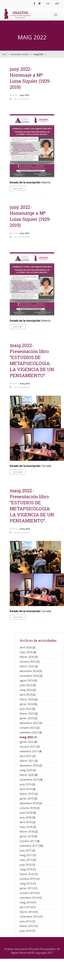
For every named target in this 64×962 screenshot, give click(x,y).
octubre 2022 (28, 727)
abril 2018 (26, 822)
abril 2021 (26, 756)
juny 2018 (25, 817)
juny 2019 (25, 784)
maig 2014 (26, 902)
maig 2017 (26, 855)
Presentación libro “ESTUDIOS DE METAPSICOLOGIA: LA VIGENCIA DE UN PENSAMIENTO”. (32, 363)
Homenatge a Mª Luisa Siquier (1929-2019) (30, 219)
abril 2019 (26, 789)
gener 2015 (26, 888)
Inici (4, 54)
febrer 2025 (27, 666)
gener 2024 (26, 704)
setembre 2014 (29, 897)
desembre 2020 (29, 765)
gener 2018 (26, 836)
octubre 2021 (28, 746)
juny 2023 (25, 709)
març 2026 (26, 652)
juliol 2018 (26, 812)
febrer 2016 (27, 874)
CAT (57, 3)
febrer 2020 (27, 775)
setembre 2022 (29, 732)
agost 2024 (26, 680)
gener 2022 (26, 742)
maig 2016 (26, 869)
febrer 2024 (27, 699)
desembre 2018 (29, 803)
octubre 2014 (28, 893)
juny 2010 (25, 931)
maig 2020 (26, 770)
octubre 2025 (28, 661)
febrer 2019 (27, 794)
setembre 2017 (29, 846)
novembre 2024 (29, 676)
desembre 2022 (29, 723)
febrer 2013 (27, 926)
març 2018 (26, 827)
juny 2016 (25, 864)
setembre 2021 (29, 751)
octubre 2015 (28, 879)
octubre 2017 (28, 841)
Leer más (17, 188)
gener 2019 (26, 798)
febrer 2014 (27, 912)
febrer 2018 (27, 831)
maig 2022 (26, 737)
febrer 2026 (27, 657)
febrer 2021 (27, 761)
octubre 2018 (28, 808)
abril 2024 (26, 694)
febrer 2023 (27, 713)
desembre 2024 (29, 671)
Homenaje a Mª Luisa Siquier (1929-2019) (30, 81)
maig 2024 (26, 690)
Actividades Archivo (19, 54)
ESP (48, 3)
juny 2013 (25, 921)
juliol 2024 (26, 685)
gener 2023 (26, 718)
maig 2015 (26, 883)
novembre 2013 (29, 916)
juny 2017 (25, 850)
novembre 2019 (29, 779)
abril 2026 (26, 647)
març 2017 (26, 860)
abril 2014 (26, 907)
